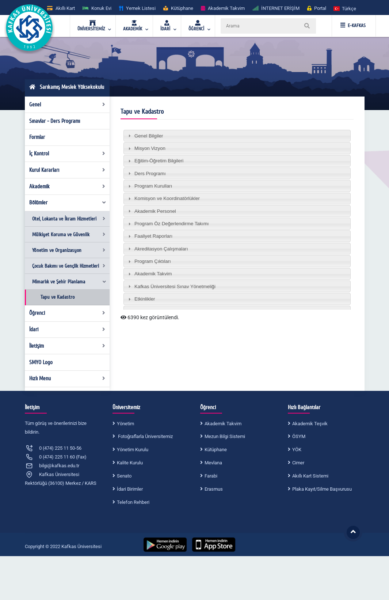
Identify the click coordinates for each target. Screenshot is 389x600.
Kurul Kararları (67, 170)
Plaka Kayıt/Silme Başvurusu (322, 489)
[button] (345, 8)
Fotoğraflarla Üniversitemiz (145, 436)
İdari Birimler (130, 489)
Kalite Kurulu (130, 462)
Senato (124, 476)
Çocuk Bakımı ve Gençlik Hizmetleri (68, 266)
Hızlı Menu (67, 378)
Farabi (211, 476)
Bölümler (67, 202)
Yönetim (125, 423)
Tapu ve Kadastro (58, 297)
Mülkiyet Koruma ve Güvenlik (68, 234)
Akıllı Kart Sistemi (310, 476)
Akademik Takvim (223, 423)
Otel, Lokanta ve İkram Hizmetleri (68, 219)
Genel (67, 104)
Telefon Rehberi (133, 502)
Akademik (67, 186)
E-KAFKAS (353, 25)
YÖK (296, 449)
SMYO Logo (41, 362)
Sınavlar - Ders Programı (54, 121)
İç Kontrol (67, 153)
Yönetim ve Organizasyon (68, 250)
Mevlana (213, 462)
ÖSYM (298, 436)
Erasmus (214, 489)
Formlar (37, 137)
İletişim (67, 346)
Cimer (298, 462)
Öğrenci (67, 313)
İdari (67, 329)
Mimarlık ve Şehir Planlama (69, 282)
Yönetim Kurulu (132, 449)
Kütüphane (216, 449)
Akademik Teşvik (310, 423)
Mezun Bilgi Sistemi (225, 436)
